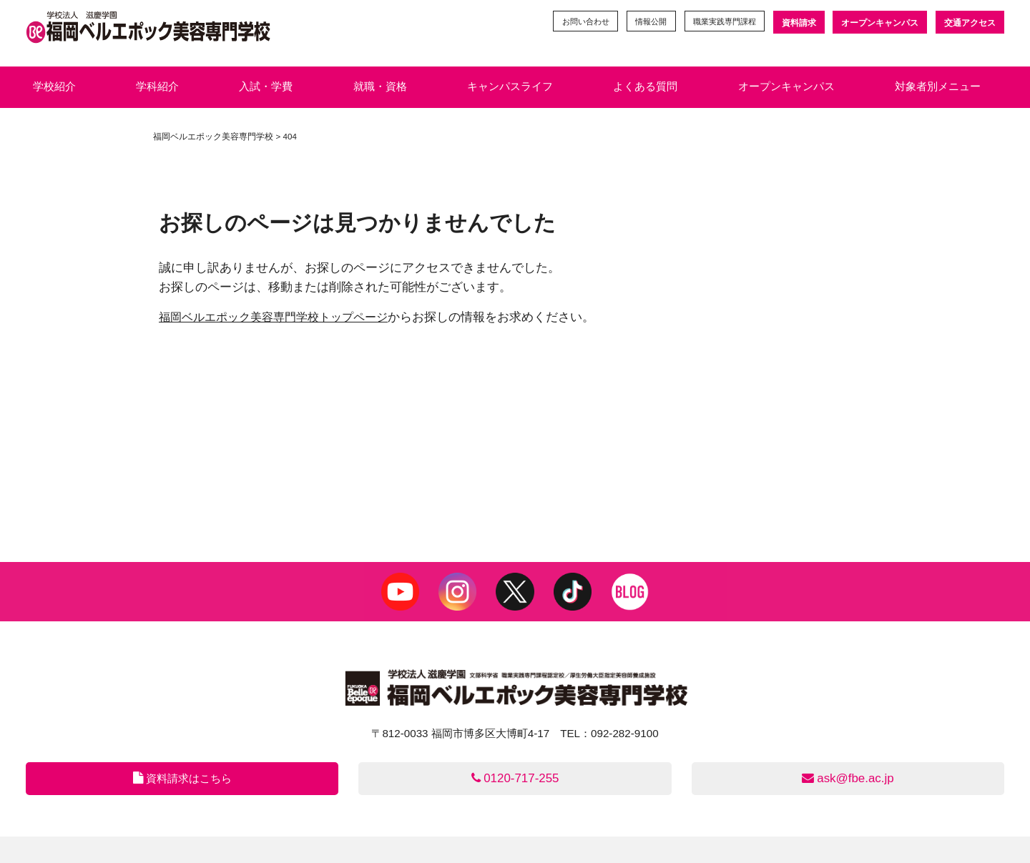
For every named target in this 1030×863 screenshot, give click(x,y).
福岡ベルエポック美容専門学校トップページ (280, 317)
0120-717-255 (515, 779)
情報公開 (640, 23)
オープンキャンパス (879, 23)
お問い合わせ (570, 23)
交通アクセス (970, 23)
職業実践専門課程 (719, 23)
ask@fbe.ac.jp (848, 779)
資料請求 (797, 23)
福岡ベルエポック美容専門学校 (213, 136)
